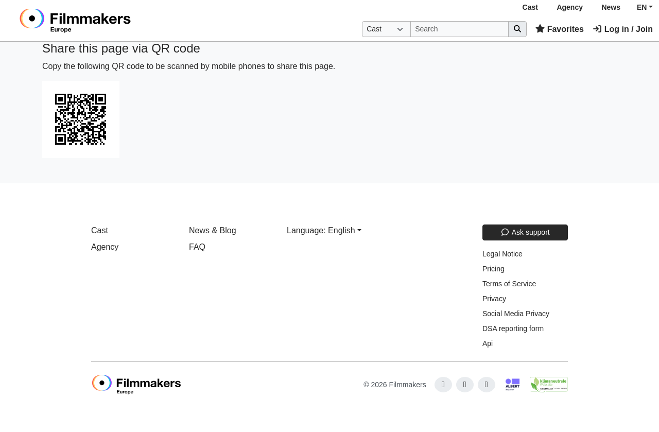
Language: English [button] (321, 230)
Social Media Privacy (515, 313)
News (610, 7)
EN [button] (642, 7)
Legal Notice (502, 254)
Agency (570, 7)
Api (487, 343)
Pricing (493, 269)
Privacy (494, 299)
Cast (530, 7)
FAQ (197, 247)
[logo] (101, 20)
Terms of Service (509, 284)
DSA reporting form (513, 328)
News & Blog (212, 230)
